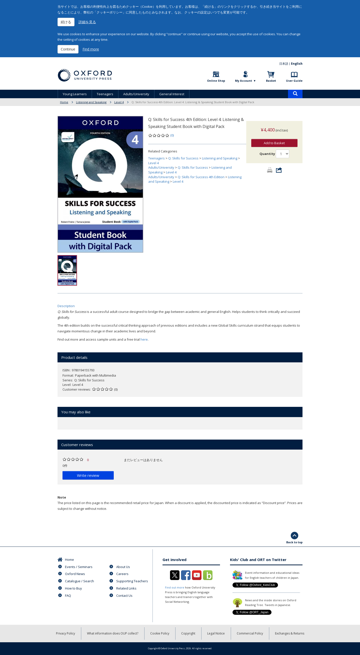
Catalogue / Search (79, 581)
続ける (66, 21)
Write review (88, 475)
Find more (90, 49)
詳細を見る (87, 21)
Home (64, 102)
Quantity (267, 148)
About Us (123, 567)
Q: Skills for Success (183, 158)
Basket (271, 80)
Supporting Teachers (132, 581)
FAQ (68, 595)
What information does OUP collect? (112, 633)
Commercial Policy (250, 633)
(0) (172, 135)
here (144, 339)
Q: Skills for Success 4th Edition (201, 177)
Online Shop (216, 80)
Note (62, 497)
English (296, 63)
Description (66, 306)
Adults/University (136, 94)
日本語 (283, 63)
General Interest (171, 94)
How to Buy (73, 588)
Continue (68, 49)
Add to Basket (274, 138)
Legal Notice (216, 633)
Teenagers (105, 94)
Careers (122, 574)
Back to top (294, 542)
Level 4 (119, 102)
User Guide (294, 80)
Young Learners (75, 94)
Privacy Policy (65, 633)
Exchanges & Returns (289, 633)
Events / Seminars (78, 567)
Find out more (174, 587)
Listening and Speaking (91, 102)
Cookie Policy (159, 633)
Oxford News (75, 574)
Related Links (126, 588)
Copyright (188, 633)
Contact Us (124, 595)
